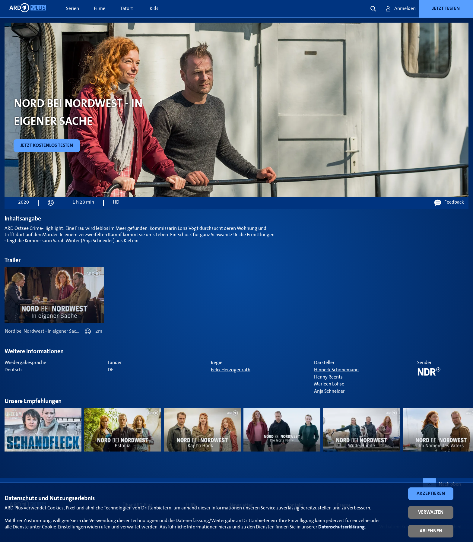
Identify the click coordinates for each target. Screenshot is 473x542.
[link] (47, 145)
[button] (430, 493)
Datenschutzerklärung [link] (341, 527)
